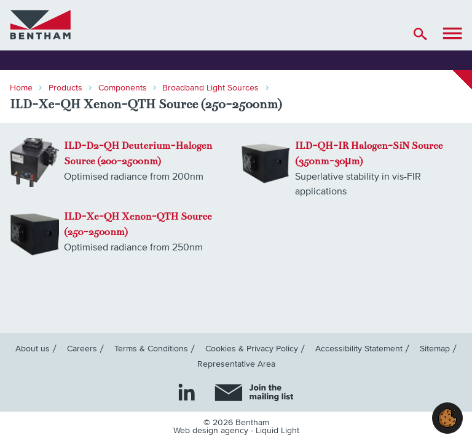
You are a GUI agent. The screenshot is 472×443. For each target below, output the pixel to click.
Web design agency (212, 430)
